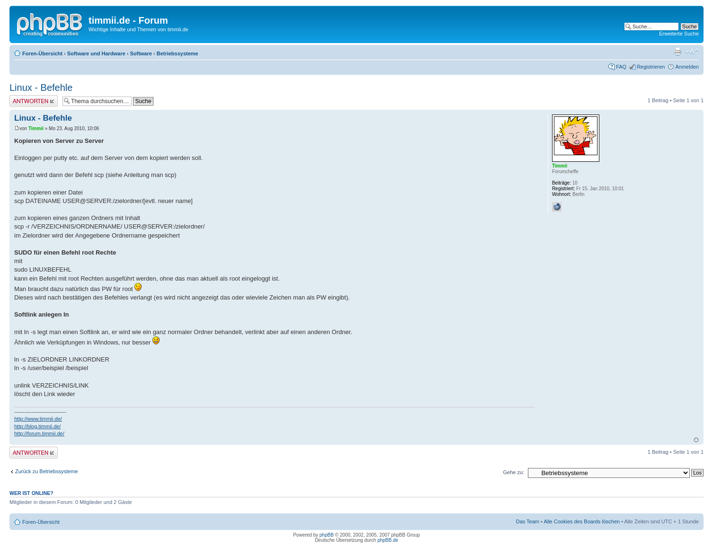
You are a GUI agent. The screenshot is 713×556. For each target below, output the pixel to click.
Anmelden (687, 67)
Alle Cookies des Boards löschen (582, 521)
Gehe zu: (513, 472)
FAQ (621, 67)
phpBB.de (387, 540)
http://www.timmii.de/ (38, 419)
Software (141, 53)
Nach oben (696, 439)
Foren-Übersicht (42, 53)
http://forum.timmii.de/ (39, 433)
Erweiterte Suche (679, 33)
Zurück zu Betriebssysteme (46, 471)
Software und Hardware (96, 53)
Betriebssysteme (177, 53)
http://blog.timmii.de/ (37, 426)
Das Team (527, 521)
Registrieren (651, 67)
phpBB (327, 535)
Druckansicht (677, 51)
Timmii (36, 128)
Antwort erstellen (33, 101)
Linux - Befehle (40, 87)
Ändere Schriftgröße (692, 51)
